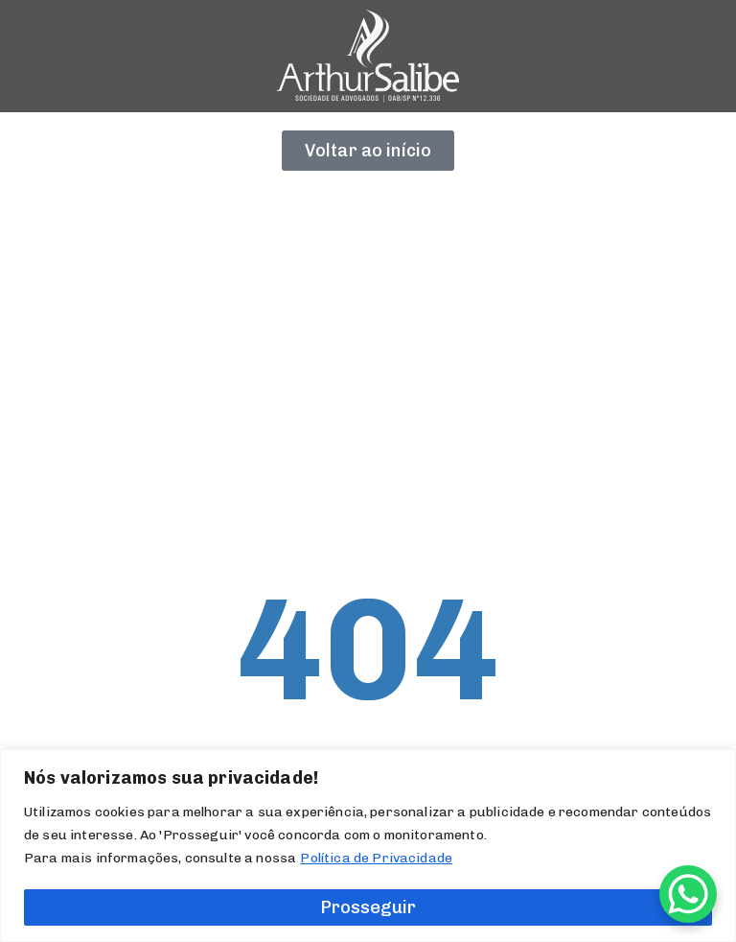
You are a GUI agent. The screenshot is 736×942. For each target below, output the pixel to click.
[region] (368, 845)
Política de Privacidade (376, 858)
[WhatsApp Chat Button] (688, 894)
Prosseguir (368, 907)
